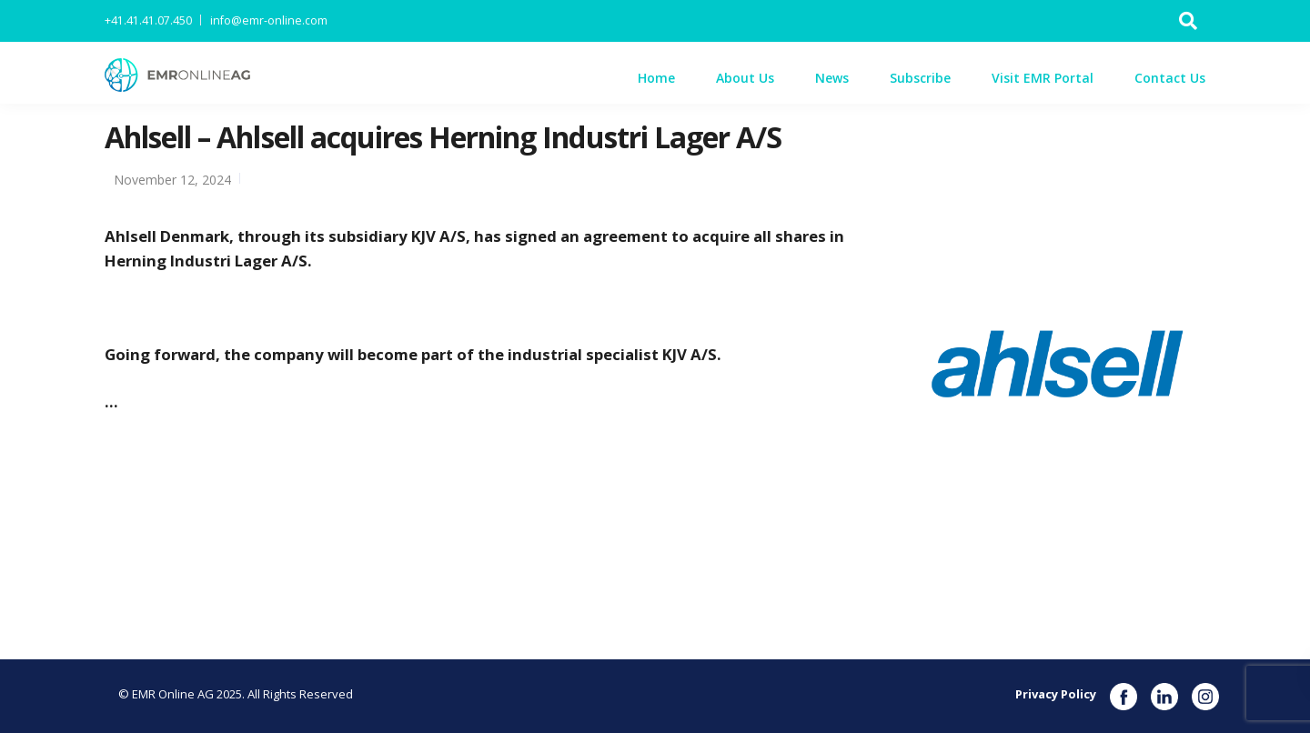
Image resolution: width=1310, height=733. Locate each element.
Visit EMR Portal (1042, 77)
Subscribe (920, 77)
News (832, 77)
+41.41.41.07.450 (148, 20)
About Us (745, 77)
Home (656, 77)
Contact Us (1169, 77)
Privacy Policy (1055, 694)
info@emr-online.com (269, 20)
